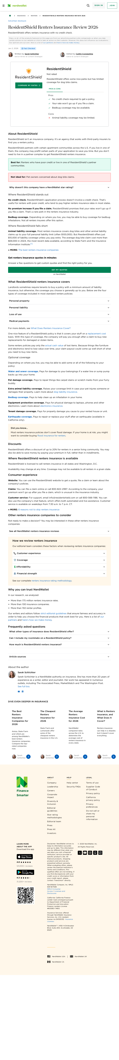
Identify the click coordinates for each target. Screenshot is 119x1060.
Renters (34, 15)
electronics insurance (51, 406)
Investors (51, 833)
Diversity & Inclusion (52, 802)
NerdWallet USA (56, 956)
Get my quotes (59, 270)
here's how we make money (68, 43)
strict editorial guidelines (54, 613)
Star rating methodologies (54, 816)
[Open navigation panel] (3, 5)
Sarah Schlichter (27, 672)
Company (51, 783)
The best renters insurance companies (38, 250)
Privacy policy (93, 793)
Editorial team (54, 821)
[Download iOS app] (25, 856)
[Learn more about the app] (26, 845)
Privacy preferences (92, 805)
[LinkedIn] (23, 692)
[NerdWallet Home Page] (17, 5)
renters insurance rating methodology (51, 580)
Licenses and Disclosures (56, 892)
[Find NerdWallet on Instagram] (90, 853)
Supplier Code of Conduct (93, 788)
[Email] (19, 692)
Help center (72, 783)
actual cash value (54, 345)
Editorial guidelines (52, 809)
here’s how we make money (37, 620)
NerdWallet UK (78, 956)
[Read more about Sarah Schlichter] (64, 686)
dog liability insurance (65, 392)
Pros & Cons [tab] (55, 89)
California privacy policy (93, 798)
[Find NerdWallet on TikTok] (100, 853)
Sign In (99, 5)
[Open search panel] (88, 6)
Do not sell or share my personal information (92, 815)
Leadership (52, 787)
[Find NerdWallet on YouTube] (85, 853)
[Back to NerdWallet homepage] (10, 16)
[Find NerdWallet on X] (80, 853)
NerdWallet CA (55, 962)
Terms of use (92, 783)
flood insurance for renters (51, 435)
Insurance (21, 15)
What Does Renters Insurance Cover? (51, 328)
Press (49, 825)
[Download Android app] (25, 872)
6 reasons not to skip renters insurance (38, 509)
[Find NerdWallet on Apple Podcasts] (95, 853)
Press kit (51, 829)
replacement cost (97, 333)
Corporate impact (52, 795)
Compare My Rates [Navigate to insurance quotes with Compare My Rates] (29, 85)
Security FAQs (74, 787)
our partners (48, 43)
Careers (51, 790)
